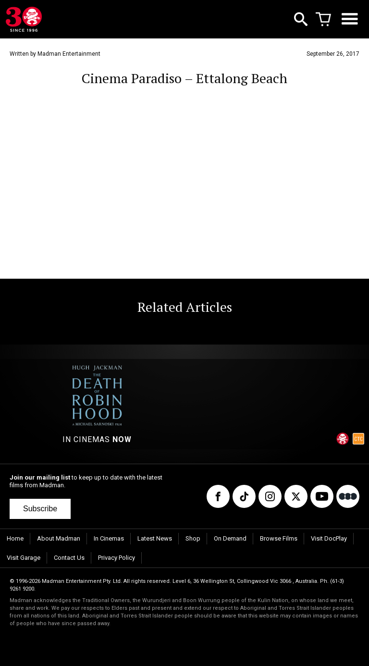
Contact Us (69, 557)
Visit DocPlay (329, 538)
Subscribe (40, 509)
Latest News (154, 538)
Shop (192, 538)
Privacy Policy (116, 557)
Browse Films (278, 538)
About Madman (58, 538)
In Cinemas (109, 538)
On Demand (230, 538)
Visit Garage (23, 557)
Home (15, 538)
